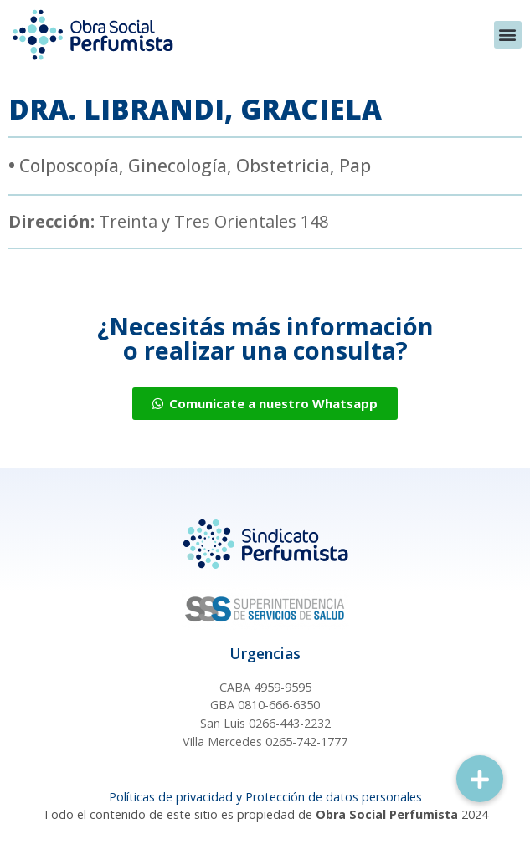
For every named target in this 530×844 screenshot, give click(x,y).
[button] (508, 35)
